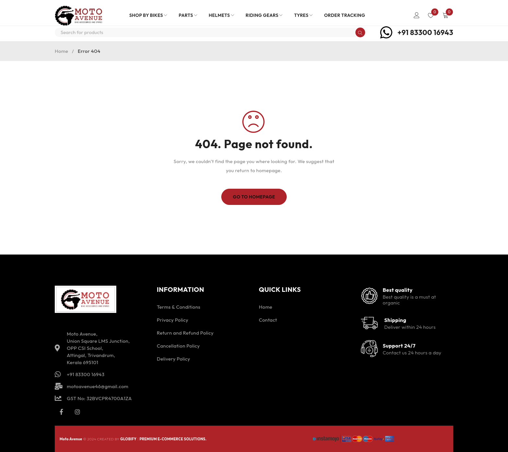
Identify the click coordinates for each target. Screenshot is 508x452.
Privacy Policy (172, 320)
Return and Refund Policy (185, 333)
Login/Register (417, 15)
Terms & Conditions (178, 307)
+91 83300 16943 (425, 32)
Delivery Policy (173, 359)
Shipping (395, 320)
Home (61, 51)
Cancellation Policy (178, 346)
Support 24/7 (399, 345)
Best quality (397, 290)
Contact (268, 320)
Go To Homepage (254, 197)
